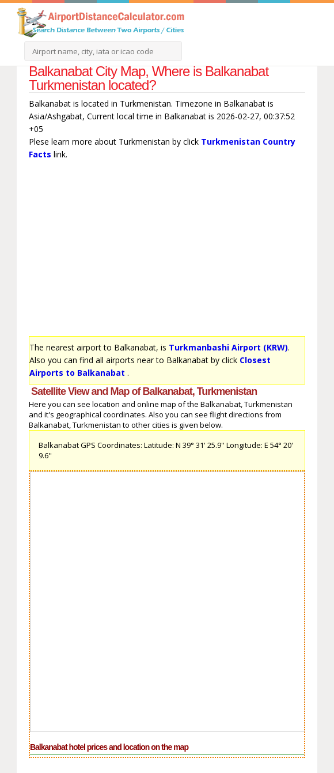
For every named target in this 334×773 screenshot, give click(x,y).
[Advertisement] (167, 250)
